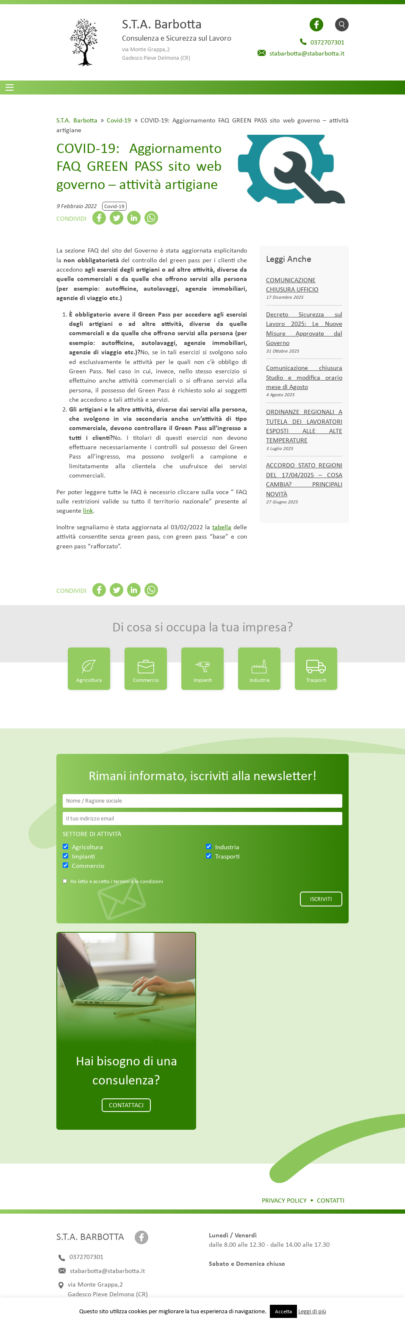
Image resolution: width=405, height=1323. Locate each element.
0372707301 (327, 42)
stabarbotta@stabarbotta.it (306, 53)
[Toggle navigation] (9, 87)
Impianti (203, 680)
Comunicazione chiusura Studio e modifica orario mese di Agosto (304, 377)
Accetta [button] (283, 1311)
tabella (221, 527)
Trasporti (316, 680)
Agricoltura (89, 680)
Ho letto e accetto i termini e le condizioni (116, 881)
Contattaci (126, 1105)
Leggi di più (312, 1311)
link (88, 510)
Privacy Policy (284, 1200)
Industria (259, 680)
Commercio (146, 680)
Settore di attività (92, 834)
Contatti (330, 1200)
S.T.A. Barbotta (76, 120)
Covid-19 (119, 120)
